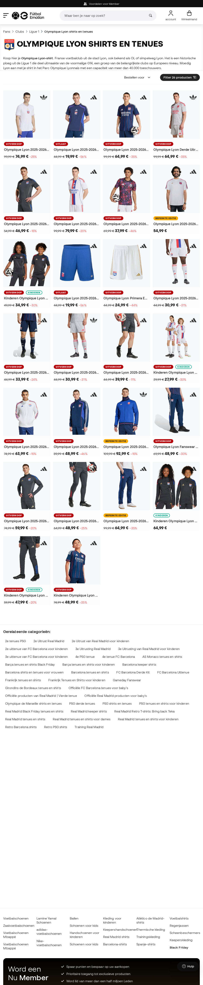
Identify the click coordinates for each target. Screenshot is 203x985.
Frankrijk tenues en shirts (23, 680)
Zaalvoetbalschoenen (18, 925)
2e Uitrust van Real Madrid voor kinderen (100, 641)
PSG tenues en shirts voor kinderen (164, 703)
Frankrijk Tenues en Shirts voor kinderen (76, 680)
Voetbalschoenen (15, 918)
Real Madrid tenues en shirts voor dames (81, 719)
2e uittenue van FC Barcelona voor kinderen (36, 649)
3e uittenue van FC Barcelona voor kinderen (36, 656)
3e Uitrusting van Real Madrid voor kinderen (149, 649)
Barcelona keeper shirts (139, 664)
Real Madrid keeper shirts (89, 711)
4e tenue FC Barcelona (118, 656)
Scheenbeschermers (185, 933)
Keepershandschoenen (120, 929)
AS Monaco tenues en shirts (162, 656)
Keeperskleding (181, 940)
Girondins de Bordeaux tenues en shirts (33, 688)
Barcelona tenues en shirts (90, 672)
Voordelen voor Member (102, 3)
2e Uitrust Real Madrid (48, 641)
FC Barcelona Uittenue (173, 672)
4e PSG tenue (85, 656)
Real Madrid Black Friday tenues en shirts (34, 711)
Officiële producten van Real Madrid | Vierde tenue (41, 695)
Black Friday (179, 947)
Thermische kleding (150, 929)
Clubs (19, 31)
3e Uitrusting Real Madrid (93, 649)
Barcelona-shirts (115, 944)
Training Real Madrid (89, 727)
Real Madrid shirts (116, 937)
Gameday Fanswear (127, 680)
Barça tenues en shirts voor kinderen (88, 664)
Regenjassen (179, 925)
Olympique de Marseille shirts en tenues (33, 703)
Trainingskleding (148, 937)
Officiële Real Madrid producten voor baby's (115, 695)
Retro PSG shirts (55, 727)
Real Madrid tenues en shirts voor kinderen (148, 719)
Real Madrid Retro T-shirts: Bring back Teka (144, 711)
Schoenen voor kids (84, 925)
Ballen (74, 918)
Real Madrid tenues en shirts (25, 719)
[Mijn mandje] (189, 15)
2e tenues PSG (15, 641)
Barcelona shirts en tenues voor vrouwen (34, 672)
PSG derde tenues (82, 703)
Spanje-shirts (145, 944)
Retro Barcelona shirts (21, 727)
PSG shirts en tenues (117, 703)
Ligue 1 (34, 31)
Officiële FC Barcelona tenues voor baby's (98, 688)
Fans (6, 31)
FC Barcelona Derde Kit (133, 672)
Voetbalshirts (179, 918)
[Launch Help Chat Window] (188, 966)
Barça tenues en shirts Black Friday (30, 664)
